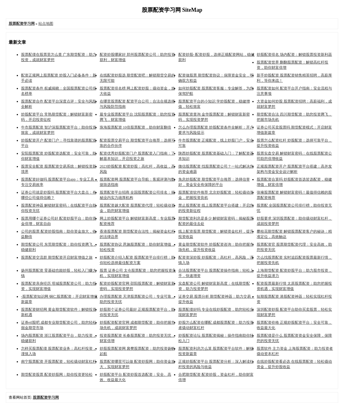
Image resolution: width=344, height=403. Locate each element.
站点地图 (45, 23)
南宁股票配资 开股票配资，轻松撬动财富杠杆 (58, 361)
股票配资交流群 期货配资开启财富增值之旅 (57, 257)
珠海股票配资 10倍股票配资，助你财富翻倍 (135, 127)
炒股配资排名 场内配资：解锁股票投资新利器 (294, 54)
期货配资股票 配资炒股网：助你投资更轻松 (57, 374)
